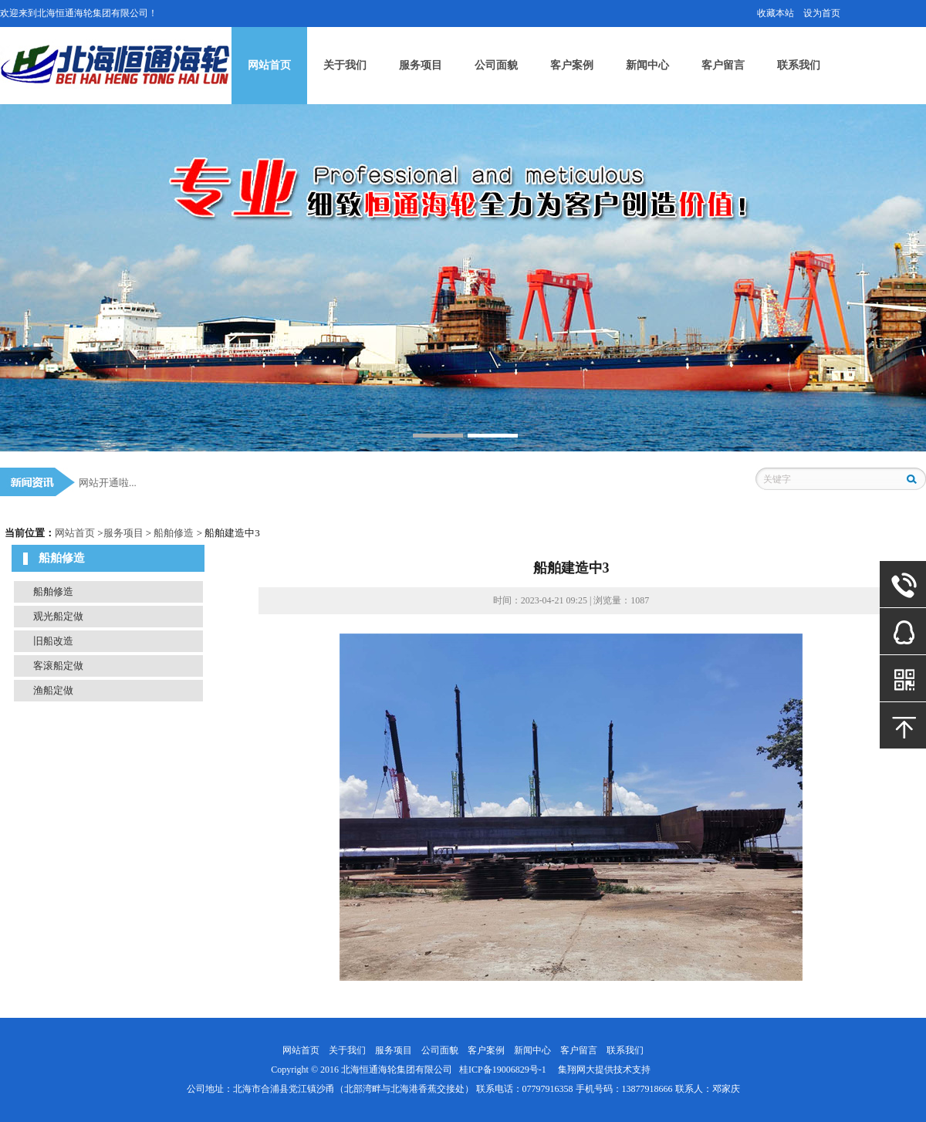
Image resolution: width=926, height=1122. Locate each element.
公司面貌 (496, 65)
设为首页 (821, 13)
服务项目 (420, 65)
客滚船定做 (58, 665)
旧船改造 (53, 641)
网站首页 (269, 65)
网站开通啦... (108, 482)
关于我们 (345, 65)
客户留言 (723, 65)
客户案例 (571, 65)
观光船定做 (58, 616)
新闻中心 (647, 65)
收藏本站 (775, 13)
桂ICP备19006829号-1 (502, 1069)
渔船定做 (53, 690)
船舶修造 (174, 533)
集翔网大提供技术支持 (604, 1069)
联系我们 (798, 65)
